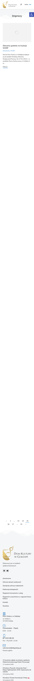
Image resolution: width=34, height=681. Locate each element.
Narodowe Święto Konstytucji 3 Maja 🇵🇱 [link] (16, 678)
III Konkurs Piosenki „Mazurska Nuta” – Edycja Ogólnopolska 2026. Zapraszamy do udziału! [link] (17, 670)
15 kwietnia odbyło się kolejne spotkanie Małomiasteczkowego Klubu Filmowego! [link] (16, 661)
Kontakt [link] (5, 602)
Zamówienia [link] (7, 578)
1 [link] (10, 521)
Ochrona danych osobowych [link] (12, 582)
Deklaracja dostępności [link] (10, 589)
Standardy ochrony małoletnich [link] (13, 586)
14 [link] (23, 521)
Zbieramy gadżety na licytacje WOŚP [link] (15, 46)
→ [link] (25, 524)
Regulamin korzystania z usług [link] (13, 593)
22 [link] (21, 524)
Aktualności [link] (6, 51)
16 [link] (8, 524)
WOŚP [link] (12, 51)
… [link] (14, 521)
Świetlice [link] (6, 606)
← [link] (6, 521)
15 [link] (27, 521)
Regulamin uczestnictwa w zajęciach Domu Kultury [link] (17, 598)
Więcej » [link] (5, 67)
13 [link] (18, 521)
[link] (31, 14)
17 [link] (13, 524)
